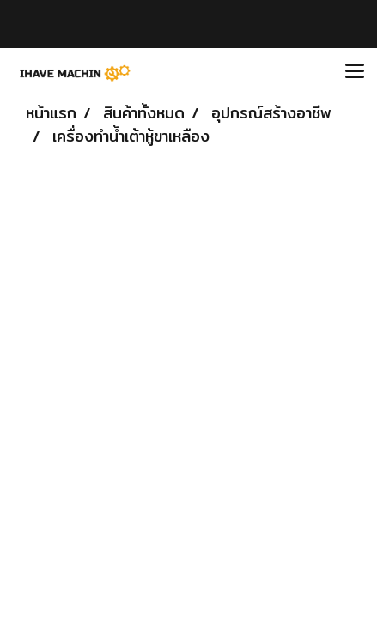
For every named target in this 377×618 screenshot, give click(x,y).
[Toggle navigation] (355, 72)
